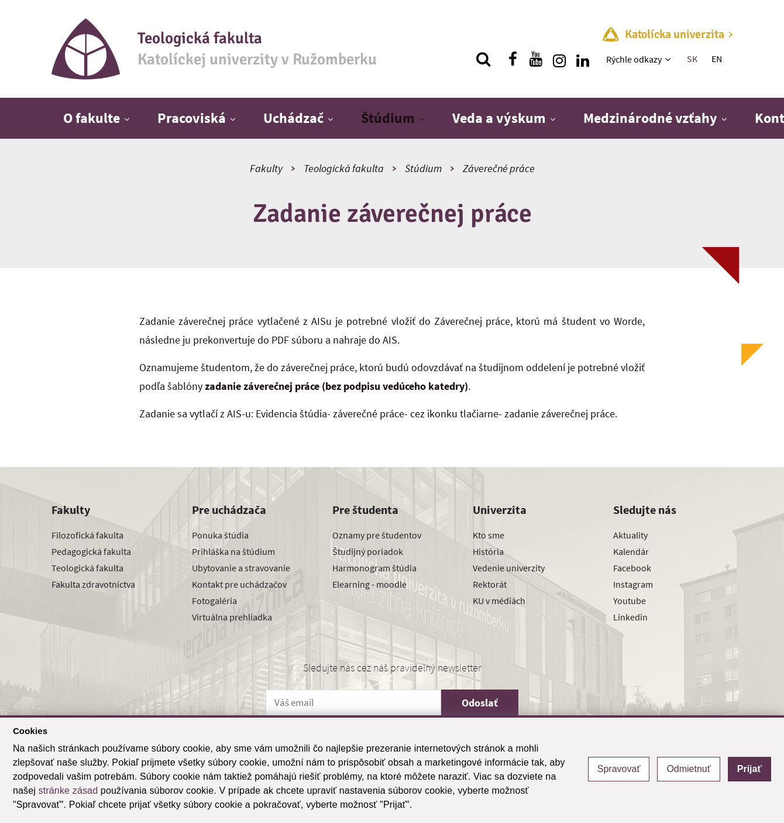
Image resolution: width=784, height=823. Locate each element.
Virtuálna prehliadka (232, 617)
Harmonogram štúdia (374, 568)
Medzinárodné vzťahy (650, 118)
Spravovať (619, 769)
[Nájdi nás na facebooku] (512, 59)
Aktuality (630, 535)
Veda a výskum (499, 118)
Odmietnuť (688, 769)
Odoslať (480, 702)
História (488, 551)
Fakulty (266, 168)
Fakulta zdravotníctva (93, 584)
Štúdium (388, 118)
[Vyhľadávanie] (483, 59)
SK (692, 58)
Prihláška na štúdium (233, 551)
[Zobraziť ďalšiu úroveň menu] (669, 59)
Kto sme (488, 535)
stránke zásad (68, 790)
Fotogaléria (214, 600)
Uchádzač (293, 118)
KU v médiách (499, 600)
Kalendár (631, 551)
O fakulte (91, 118)
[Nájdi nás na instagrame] (559, 59)
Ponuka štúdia (220, 535)
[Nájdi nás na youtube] (536, 59)
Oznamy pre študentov (376, 535)
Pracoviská (191, 118)
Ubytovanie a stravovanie (241, 568)
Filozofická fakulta (87, 535)
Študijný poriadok (367, 551)
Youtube (629, 600)
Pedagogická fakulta (91, 551)
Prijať (749, 769)
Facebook (632, 568)
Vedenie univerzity (509, 568)
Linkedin (630, 617)
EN (716, 58)
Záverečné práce (499, 168)
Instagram (633, 584)
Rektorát (490, 584)
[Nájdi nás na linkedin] (582, 59)
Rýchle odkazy (634, 59)
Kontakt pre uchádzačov (239, 584)
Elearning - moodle (369, 584)
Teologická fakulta (344, 168)
